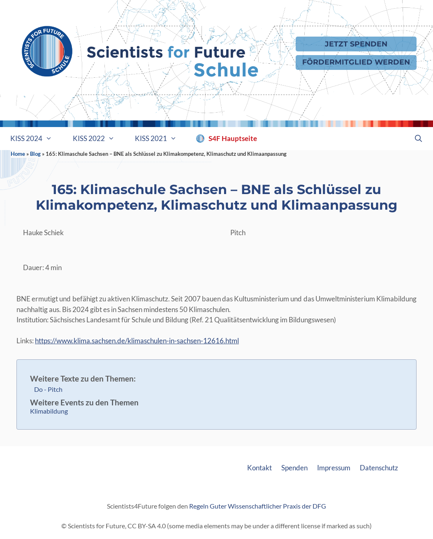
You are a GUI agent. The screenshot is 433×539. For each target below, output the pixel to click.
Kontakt (259, 467)
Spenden (294, 467)
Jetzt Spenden (356, 43)
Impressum (333, 467)
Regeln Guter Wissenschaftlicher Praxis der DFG (257, 506)
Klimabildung (49, 411)
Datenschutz (379, 467)
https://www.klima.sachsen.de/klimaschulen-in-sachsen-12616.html (137, 340)
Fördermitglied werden (356, 62)
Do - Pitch (48, 389)
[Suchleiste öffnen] (418, 138)
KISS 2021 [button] (161, 138)
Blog (35, 153)
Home (18, 153)
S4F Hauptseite (232, 138)
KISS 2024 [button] (36, 138)
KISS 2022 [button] (99, 138)
